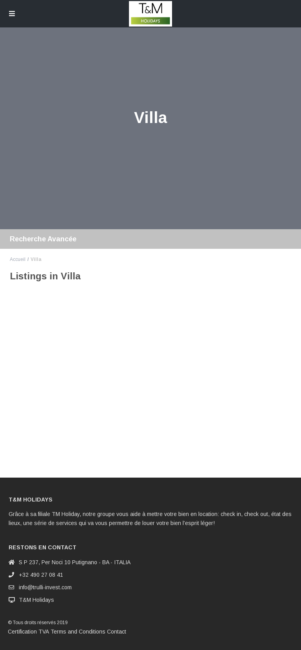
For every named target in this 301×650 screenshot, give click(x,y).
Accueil (17, 259)
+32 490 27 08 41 (41, 575)
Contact (116, 631)
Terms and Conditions (78, 631)
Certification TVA (28, 631)
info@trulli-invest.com (45, 587)
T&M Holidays (36, 600)
